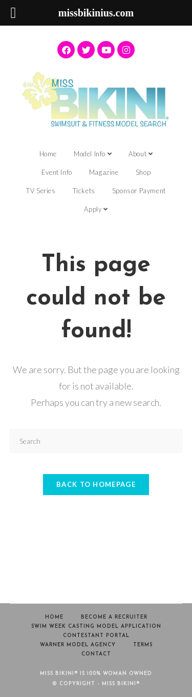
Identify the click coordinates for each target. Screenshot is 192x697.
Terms (143, 645)
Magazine (104, 172)
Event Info (56, 172)
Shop (143, 172)
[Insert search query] (96, 441)
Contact (96, 654)
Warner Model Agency (78, 645)
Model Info (93, 154)
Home (48, 154)
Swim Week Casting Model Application (96, 626)
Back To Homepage (96, 484)
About (141, 154)
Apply (96, 209)
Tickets (84, 191)
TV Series (40, 191)
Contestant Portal (96, 636)
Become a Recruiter (114, 617)
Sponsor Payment (139, 191)
